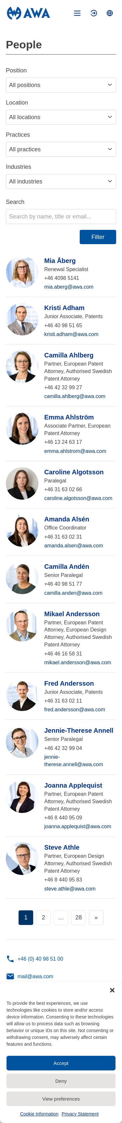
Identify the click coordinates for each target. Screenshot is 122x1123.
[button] (112, 990)
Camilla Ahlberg (69, 355)
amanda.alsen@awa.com (73, 545)
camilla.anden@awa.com (73, 593)
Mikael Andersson (72, 614)
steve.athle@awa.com (70, 889)
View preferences (61, 1099)
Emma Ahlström (69, 417)
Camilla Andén (66, 566)
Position (16, 70)
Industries (18, 167)
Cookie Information (39, 1114)
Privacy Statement (80, 1114)
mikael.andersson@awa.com (77, 662)
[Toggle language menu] (109, 13)
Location (17, 102)
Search (15, 202)
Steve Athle (61, 847)
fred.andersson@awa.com (74, 709)
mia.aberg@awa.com (68, 287)
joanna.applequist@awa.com (77, 826)
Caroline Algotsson (74, 472)
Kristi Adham (64, 307)
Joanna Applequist (73, 785)
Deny (61, 1081)
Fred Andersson (69, 683)
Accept (61, 1063)
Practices (18, 134)
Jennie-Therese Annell (79, 730)
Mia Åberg (60, 260)
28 (78, 917)
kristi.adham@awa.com (71, 334)
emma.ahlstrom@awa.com (75, 451)
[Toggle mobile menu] (77, 13)
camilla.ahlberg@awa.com (74, 396)
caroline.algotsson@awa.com (78, 498)
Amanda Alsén (66, 519)
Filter (97, 237)
